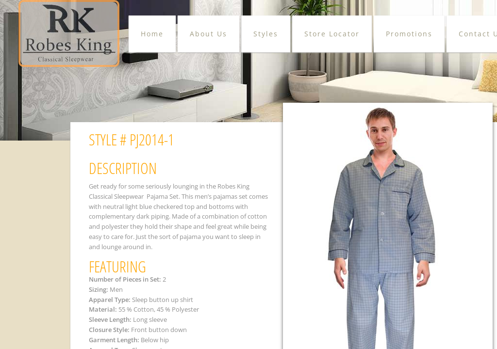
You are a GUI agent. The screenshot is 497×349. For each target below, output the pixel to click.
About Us (208, 33)
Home (152, 33)
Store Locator (332, 33)
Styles (265, 33)
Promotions (409, 33)
